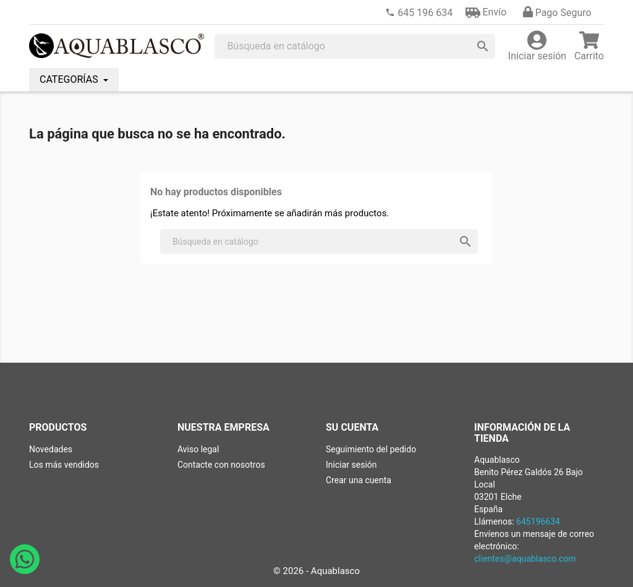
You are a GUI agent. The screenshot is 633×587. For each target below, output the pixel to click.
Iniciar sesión (351, 465)
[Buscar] (355, 46)
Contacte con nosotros (221, 465)
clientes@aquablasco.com (525, 559)
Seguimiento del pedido (371, 449)
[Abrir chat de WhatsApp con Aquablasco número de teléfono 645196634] (25, 570)
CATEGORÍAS (70, 79)
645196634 (538, 521)
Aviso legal (198, 449)
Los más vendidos (64, 465)
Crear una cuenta (358, 480)
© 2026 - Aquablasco (316, 570)
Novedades (50, 449)
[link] (418, 13)
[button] (486, 12)
